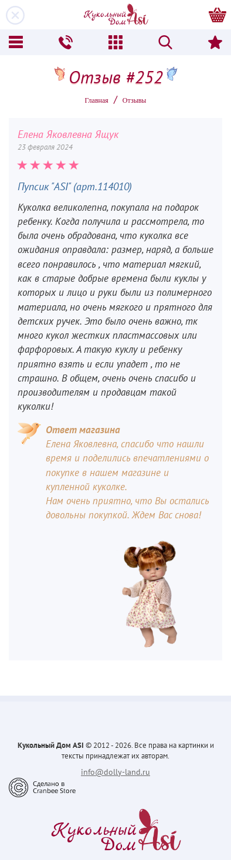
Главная (96, 100)
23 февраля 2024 (45, 147)
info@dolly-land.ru (115, 772)
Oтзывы (135, 100)
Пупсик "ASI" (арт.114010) (75, 186)
